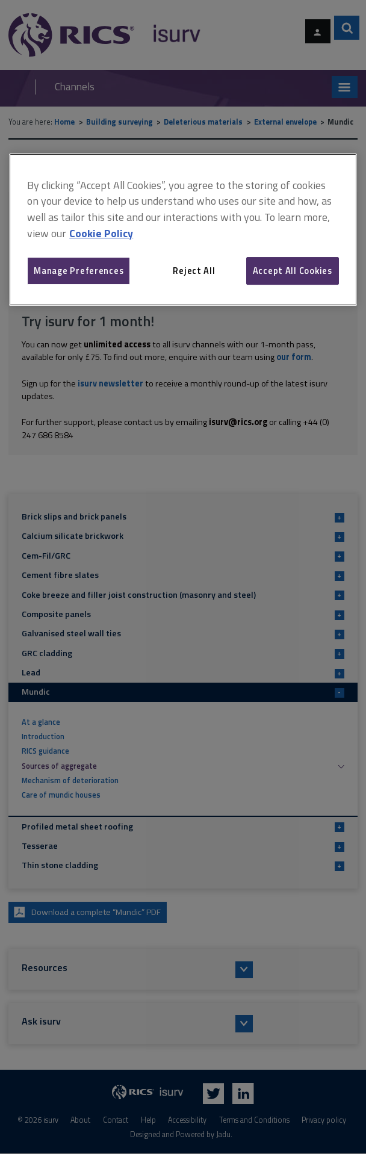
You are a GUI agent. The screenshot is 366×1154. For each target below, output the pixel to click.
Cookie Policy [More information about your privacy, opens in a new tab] (101, 233)
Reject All (194, 271)
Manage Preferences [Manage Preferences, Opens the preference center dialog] (78, 271)
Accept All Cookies (292, 271)
